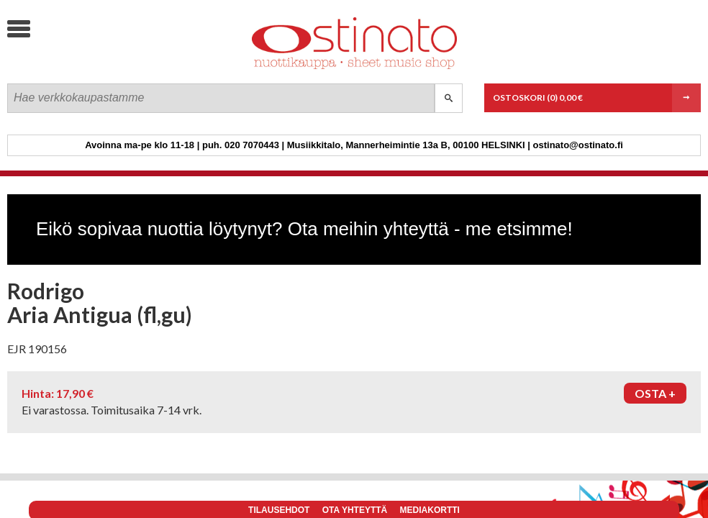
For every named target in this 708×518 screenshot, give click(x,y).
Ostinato (115, 68)
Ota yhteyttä (354, 510)
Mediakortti (430, 510)
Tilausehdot (278, 510)
